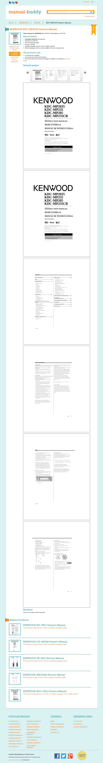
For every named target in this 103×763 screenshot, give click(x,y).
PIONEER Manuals (33, 727)
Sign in (92, 1)
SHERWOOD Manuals (34, 737)
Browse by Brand (89, 16)
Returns (54, 729)
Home (11, 23)
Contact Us (55, 732)
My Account (77, 721)
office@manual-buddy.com (15, 760)
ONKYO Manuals (32, 724)
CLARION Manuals (15, 729)
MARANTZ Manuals (15, 741)
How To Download (57, 724)
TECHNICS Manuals (33, 743)
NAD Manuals (13, 746)
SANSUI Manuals (33, 729)
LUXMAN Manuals (15, 738)
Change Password (80, 727)
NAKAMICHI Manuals (34, 721)
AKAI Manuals (13, 721)
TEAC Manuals (32, 740)
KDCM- (37, 23)
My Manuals (77, 724)
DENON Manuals (14, 732)
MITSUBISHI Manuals (16, 744)
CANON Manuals (14, 727)
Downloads (86, 1)
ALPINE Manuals (14, 724)
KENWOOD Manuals (15, 735)
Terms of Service (57, 727)
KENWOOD (24, 23)
